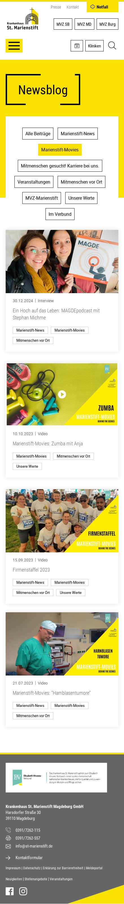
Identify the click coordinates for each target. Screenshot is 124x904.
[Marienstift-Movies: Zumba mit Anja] (62, 420)
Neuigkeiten (14, 879)
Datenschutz (31, 868)
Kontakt (73, 7)
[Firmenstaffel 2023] (62, 546)
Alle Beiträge (37, 133)
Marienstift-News (78, 133)
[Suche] (111, 46)
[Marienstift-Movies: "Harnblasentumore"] (62, 669)
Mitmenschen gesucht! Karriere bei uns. (60, 166)
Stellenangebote (36, 879)
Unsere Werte (81, 198)
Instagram (23, 891)
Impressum (13, 868)
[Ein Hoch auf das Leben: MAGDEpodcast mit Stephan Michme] (62, 291)
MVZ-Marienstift (41, 198)
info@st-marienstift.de (34, 846)
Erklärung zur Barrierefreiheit (63, 868)
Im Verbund (60, 214)
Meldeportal (94, 868)
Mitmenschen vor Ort (81, 182)
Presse (56, 7)
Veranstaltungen (34, 182)
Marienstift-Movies (60, 150)
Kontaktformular (29, 857)
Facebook (10, 891)
